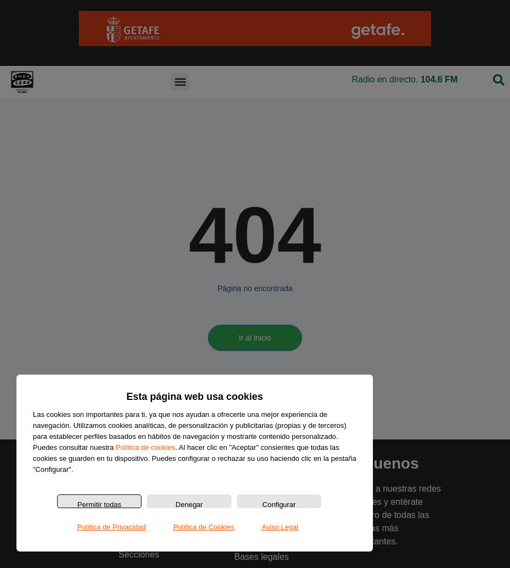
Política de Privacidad (111, 527)
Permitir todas (99, 504)
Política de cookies (145, 447)
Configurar (279, 504)
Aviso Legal (280, 527)
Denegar (189, 504)
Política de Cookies (203, 527)
